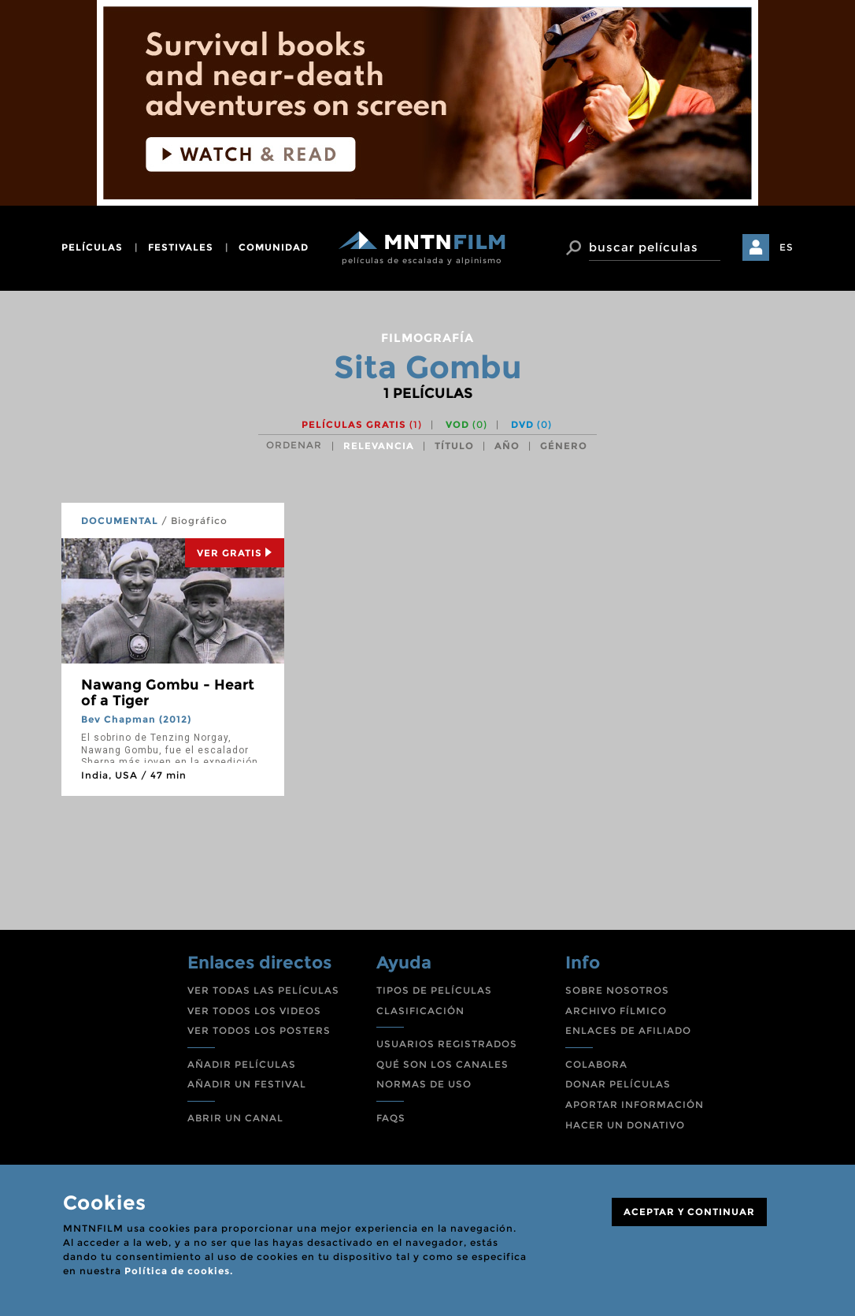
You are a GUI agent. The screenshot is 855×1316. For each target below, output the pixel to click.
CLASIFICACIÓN (420, 1011)
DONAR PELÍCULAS (618, 1084)
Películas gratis (362, 424)
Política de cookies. (178, 1271)
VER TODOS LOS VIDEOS (254, 1011)
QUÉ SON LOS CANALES (442, 1064)
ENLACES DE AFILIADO (628, 1030)
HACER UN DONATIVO (625, 1125)
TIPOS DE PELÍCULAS (434, 990)
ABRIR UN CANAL (235, 1118)
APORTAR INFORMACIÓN (634, 1104)
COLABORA (596, 1064)
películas (92, 247)
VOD (466, 424)
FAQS (390, 1118)
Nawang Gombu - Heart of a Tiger (167, 692)
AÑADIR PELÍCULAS (241, 1064)
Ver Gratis (234, 553)
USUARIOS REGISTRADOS (446, 1044)
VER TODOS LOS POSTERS (259, 1030)
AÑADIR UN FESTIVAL (246, 1084)
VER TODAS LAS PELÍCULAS (263, 990)
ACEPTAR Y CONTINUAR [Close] (689, 1211)
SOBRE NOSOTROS (617, 990)
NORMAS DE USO (424, 1084)
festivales (180, 247)
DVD (531, 424)
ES (786, 247)
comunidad (274, 247)
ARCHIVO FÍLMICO (616, 1011)
